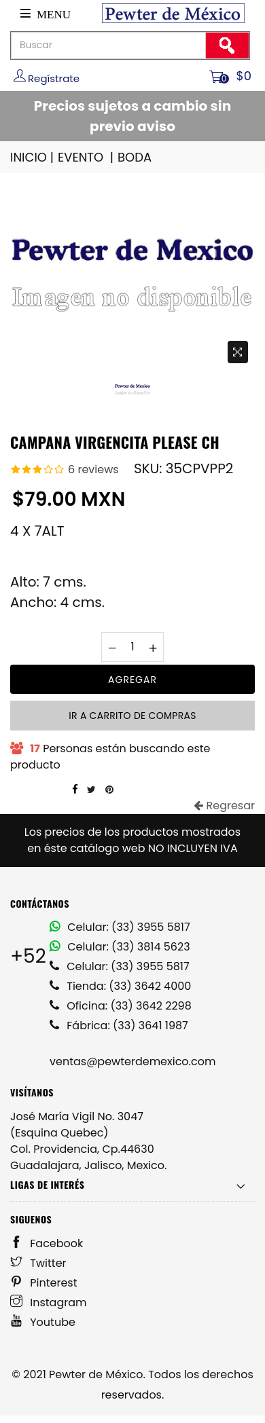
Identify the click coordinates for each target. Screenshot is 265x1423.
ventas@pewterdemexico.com (132, 1061)
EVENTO (87, 157)
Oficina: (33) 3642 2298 (121, 1006)
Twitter (38, 1263)
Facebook (46, 1243)
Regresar (224, 805)
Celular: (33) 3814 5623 (120, 947)
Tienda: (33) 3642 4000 (120, 986)
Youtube (42, 1322)
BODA (135, 157)
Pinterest (43, 1283)
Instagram (48, 1302)
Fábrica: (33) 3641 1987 (119, 1025)
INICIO (33, 157)
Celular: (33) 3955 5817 (120, 927)
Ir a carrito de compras (132, 715)
